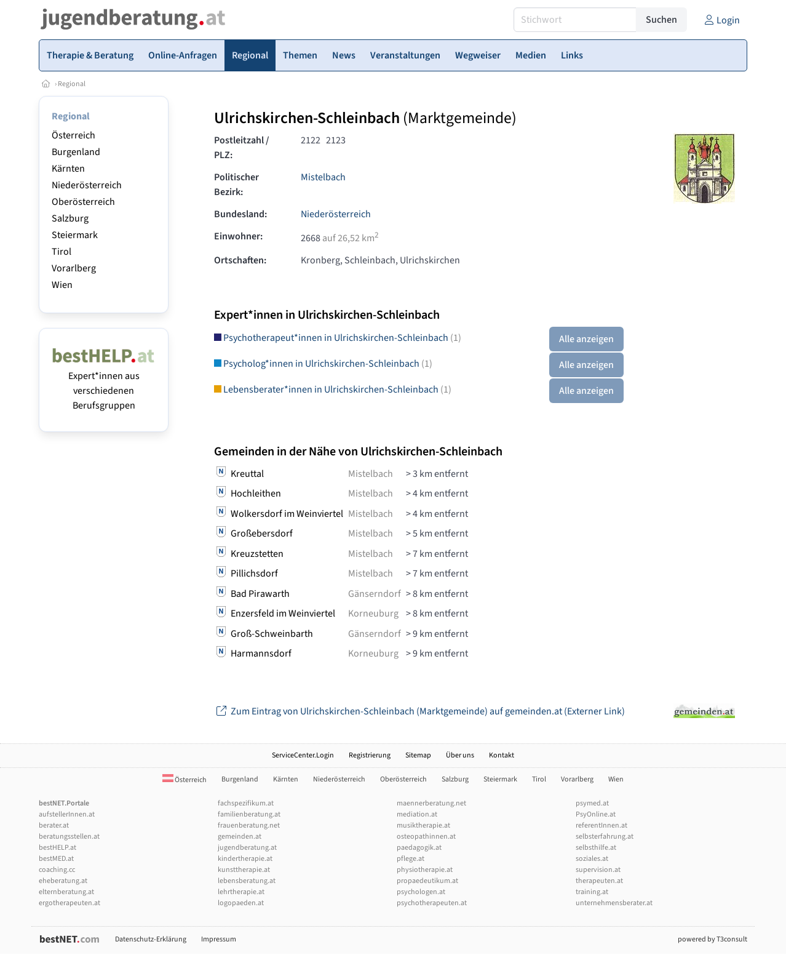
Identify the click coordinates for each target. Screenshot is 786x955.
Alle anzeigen (586, 339)
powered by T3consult (712, 939)
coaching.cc (57, 870)
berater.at (54, 825)
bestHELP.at (57, 847)
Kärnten (68, 168)
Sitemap (418, 755)
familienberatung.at (249, 814)
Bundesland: (240, 214)
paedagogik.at (419, 847)
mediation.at (417, 814)
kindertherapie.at (245, 858)
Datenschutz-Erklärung (150, 939)
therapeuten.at (599, 881)
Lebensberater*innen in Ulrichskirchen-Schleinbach (332, 389)
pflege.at (410, 858)
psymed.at (592, 803)
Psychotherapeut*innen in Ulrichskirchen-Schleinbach (337, 338)
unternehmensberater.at (614, 903)
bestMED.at (56, 858)
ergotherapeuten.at (69, 903)
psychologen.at (421, 892)
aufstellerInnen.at (67, 814)
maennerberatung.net (431, 803)
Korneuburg (373, 613)
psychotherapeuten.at (432, 903)
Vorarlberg (74, 268)
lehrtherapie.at (241, 892)
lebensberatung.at (247, 881)
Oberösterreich (83, 202)
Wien (62, 285)
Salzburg (70, 218)
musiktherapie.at (423, 825)
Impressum (218, 939)
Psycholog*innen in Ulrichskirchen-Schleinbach (323, 363)
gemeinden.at (239, 836)
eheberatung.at (63, 881)
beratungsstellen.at (69, 836)
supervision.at (598, 870)
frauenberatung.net (249, 825)
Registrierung (370, 755)
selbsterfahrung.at (604, 836)
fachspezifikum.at (246, 803)
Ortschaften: (240, 260)
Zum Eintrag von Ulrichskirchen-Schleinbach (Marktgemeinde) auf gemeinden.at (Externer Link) (419, 711)
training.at (592, 892)
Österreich (73, 135)
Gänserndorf (374, 594)
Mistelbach (323, 177)
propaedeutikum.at (427, 881)
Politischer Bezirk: (236, 184)
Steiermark (75, 235)
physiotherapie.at (425, 870)
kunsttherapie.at (244, 870)
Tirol (61, 251)
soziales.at (592, 858)
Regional (71, 84)
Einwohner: (238, 236)
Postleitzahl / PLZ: (241, 148)
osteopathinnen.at (426, 836)
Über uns (460, 755)
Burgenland (76, 152)
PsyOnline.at (596, 814)
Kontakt (501, 755)
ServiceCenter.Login (303, 755)
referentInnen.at (601, 825)
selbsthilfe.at (596, 847)
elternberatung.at (66, 892)
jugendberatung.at (247, 847)
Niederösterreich (87, 185)
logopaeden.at (241, 903)
